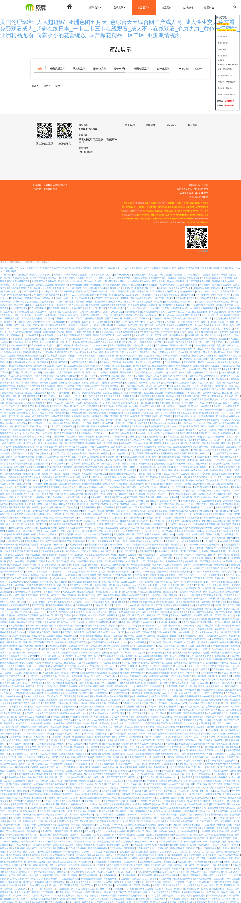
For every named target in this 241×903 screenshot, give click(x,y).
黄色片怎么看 (208, 311)
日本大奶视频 (80, 348)
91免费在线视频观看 (100, 442)
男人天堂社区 (139, 648)
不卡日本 (126, 618)
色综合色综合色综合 (163, 661)
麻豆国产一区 (165, 874)
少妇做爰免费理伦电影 (191, 537)
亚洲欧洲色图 (91, 533)
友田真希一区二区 (74, 398)
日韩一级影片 (97, 557)
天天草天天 (219, 402)
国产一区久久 (187, 581)
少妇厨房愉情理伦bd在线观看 (58, 655)
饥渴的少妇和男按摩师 (207, 452)
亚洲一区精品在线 (136, 432)
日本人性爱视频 (96, 284)
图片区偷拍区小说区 (194, 621)
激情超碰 (190, 476)
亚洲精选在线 (88, 884)
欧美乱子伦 (178, 398)
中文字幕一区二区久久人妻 (136, 415)
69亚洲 (113, 429)
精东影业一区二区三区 (152, 601)
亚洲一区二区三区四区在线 (131, 780)
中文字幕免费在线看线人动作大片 (52, 496)
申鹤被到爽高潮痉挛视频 (221, 594)
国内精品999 (10, 756)
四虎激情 (51, 793)
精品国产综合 (25, 432)
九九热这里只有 (39, 307)
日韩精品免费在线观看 (108, 371)
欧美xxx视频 (21, 324)
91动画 (200, 297)
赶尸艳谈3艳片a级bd (77, 449)
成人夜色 (174, 435)
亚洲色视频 (163, 820)
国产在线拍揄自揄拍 (156, 742)
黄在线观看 (9, 584)
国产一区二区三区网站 (68, 361)
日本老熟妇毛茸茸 (202, 385)
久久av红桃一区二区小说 (143, 834)
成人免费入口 (38, 665)
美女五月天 (199, 682)
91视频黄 (204, 547)
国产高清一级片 (136, 321)
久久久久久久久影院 (105, 827)
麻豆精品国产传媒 (86, 591)
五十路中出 (161, 709)
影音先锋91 (152, 702)
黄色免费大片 (225, 358)
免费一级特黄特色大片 (174, 331)
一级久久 (5, 702)
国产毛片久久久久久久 (68, 793)
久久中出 (31, 854)
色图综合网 (206, 655)
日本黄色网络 (38, 354)
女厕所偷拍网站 (127, 756)
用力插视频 (71, 661)
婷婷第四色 (42, 688)
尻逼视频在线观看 (174, 557)
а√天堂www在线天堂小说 (217, 297)
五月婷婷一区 (192, 540)
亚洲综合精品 (32, 378)
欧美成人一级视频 (228, 668)
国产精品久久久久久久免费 (155, 621)
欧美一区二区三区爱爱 (175, 651)
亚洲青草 (65, 800)
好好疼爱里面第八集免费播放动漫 (24, 473)
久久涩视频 (94, 803)
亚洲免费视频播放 (187, 533)
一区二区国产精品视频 (179, 763)
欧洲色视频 (47, 395)
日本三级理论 (20, 554)
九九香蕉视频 (74, 317)
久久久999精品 (143, 756)
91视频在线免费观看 (107, 594)
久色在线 (174, 493)
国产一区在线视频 (223, 817)
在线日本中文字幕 (119, 688)
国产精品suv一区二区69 (166, 688)
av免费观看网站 (103, 732)
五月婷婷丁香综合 (154, 722)
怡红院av (185, 395)
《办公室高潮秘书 (147, 462)
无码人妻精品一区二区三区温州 (209, 874)
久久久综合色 (27, 658)
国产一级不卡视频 (87, 371)
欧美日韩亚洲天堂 (96, 823)
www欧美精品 (200, 695)
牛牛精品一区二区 (58, 567)
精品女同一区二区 (103, 601)
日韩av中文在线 (87, 432)
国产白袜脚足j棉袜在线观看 (176, 503)
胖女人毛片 (103, 554)
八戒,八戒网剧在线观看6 (76, 270)
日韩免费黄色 (47, 547)
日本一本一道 (18, 392)
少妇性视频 (15, 796)
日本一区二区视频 (43, 830)
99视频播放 (45, 540)
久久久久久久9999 (99, 341)
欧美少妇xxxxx (167, 311)
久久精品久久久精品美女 (29, 381)
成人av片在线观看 (220, 354)
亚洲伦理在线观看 (165, 749)
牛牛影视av (151, 594)
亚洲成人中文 (29, 823)
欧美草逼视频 (212, 702)
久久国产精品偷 (189, 746)
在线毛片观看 (145, 469)
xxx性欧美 (87, 395)
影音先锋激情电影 (188, 429)
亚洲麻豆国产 (18, 861)
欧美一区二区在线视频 (163, 500)
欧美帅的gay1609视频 (21, 449)
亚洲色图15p (144, 584)
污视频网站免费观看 (185, 294)
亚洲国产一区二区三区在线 (137, 314)
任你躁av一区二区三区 (120, 297)
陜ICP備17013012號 (198, 197)
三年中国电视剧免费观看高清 (20, 442)
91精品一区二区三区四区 (27, 645)
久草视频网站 (46, 577)
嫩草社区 (110, 506)
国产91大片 (111, 547)
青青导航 (8, 554)
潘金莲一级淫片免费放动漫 (120, 567)
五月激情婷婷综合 (157, 273)
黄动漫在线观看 (225, 854)
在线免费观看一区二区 (40, 419)
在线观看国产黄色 (205, 294)
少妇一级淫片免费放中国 (42, 385)
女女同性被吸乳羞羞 (187, 614)
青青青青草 (43, 486)
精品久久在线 (62, 294)
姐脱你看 (139, 533)
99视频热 (126, 840)
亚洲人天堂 (39, 371)
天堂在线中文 (160, 510)
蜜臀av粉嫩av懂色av (16, 773)
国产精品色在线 (67, 749)
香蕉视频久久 (49, 381)
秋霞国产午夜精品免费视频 (30, 351)
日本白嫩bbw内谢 (115, 408)
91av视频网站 (71, 435)
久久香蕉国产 (224, 861)
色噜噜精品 (126, 439)
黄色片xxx (206, 516)
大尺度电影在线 (65, 368)
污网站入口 (163, 844)
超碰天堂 (109, 435)
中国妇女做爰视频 (110, 368)
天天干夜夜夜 (42, 344)
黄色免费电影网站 (40, 516)
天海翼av (58, 270)
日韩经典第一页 (114, 415)
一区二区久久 (216, 473)
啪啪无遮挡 (221, 739)
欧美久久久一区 (142, 567)
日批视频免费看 (116, 385)
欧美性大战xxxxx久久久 (207, 287)
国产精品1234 (43, 759)
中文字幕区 (18, 800)
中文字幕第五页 (132, 520)
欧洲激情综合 (64, 888)
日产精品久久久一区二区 (200, 314)
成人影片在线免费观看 (15, 776)
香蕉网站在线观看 (86, 351)
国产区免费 (207, 783)
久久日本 (219, 746)
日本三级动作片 (16, 300)
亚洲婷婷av (128, 365)
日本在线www (138, 422)
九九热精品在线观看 (18, 341)
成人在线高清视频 (222, 516)
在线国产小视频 (104, 753)
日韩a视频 (102, 375)
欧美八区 (213, 537)
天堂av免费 (116, 554)
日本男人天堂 (59, 449)
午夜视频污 (7, 311)
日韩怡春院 (160, 695)
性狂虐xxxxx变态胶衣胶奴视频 (113, 446)
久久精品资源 (213, 361)
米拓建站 (48, 189)
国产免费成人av (101, 783)
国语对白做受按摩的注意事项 (123, 469)
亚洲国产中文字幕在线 (87, 287)
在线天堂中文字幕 (91, 459)
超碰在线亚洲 (158, 516)
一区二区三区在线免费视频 (96, 597)
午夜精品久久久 (193, 783)
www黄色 (175, 439)
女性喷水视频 (144, 338)
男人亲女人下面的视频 (127, 763)
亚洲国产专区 (127, 786)
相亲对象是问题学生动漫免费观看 (144, 354)
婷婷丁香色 (62, 581)
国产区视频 (146, 412)
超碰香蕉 (172, 273)
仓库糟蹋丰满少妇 (116, 304)
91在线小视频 (186, 435)
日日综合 (132, 584)
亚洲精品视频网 (223, 722)
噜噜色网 (174, 567)
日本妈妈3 (173, 520)
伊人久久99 (223, 304)
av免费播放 (133, 300)
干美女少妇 (9, 769)
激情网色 (133, 462)
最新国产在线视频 (66, 381)
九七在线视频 (85, 857)
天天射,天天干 (113, 702)
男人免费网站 (19, 661)
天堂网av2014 (188, 297)
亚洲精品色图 (89, 888)
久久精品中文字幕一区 (126, 338)
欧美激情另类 (93, 486)
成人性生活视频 (22, 607)
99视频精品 (206, 699)
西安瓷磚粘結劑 (130, 215)
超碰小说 (189, 780)
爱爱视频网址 (227, 429)
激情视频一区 (123, 827)
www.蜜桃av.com (14, 692)
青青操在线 (119, 311)
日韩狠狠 (8, 321)
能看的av (5, 287)
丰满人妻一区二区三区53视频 (183, 547)
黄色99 (92, 449)
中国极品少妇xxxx (50, 392)
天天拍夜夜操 (82, 749)
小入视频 (46, 466)
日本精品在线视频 (63, 621)
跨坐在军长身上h (123, 682)
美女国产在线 (72, 810)
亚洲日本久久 (136, 688)
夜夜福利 (180, 483)
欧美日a (107, 854)
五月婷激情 (39, 432)
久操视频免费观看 (13, 469)
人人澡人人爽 (229, 894)
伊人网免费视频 (167, 280)
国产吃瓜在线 (32, 800)
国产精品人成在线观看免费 (148, 587)
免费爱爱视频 (124, 273)
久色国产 (44, 776)
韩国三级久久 (82, 473)
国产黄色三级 (48, 813)
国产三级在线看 (58, 459)
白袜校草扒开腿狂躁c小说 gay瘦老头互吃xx (177, 405)
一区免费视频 (171, 682)
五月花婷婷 (113, 543)
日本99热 (148, 688)
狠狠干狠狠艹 (152, 452)
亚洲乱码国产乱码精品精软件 (30, 317)
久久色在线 (160, 334)
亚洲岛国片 (226, 439)
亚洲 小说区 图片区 (221, 290)
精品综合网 (60, 408)
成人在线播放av (197, 712)
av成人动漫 (128, 587)
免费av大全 (33, 621)
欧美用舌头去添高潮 (46, 618)
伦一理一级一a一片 (94, 354)
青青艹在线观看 (189, 618)
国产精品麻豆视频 (21, 354)
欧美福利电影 (193, 331)
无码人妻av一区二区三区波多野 (54, 557)
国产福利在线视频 (183, 479)
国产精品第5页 (144, 392)
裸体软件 (10, 527)
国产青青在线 (36, 341)
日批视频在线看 (12, 314)
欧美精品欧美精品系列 (63, 790)
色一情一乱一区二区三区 (152, 527)
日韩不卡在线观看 (30, 287)
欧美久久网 (9, 317)
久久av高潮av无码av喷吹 (138, 277)
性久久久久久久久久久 (114, 651)
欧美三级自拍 (196, 776)
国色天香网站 (175, 709)
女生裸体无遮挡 (96, 348)
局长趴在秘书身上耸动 (211, 540)
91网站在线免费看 (127, 429)
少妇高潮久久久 (199, 867)
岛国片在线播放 (54, 493)
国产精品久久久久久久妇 (16, 884)
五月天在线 (165, 803)
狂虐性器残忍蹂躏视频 (36, 415)
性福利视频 (91, 628)
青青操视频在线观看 (56, 780)
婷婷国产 (36, 503)
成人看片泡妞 (82, 341)
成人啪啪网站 (166, 300)
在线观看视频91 (74, 719)
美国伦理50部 (197, 554)
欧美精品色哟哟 (94, 763)
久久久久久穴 (63, 300)
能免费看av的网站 (32, 850)
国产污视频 (94, 705)
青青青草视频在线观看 (127, 327)
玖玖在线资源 (155, 638)
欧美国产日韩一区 (220, 317)
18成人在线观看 (124, 331)
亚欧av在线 (53, 324)
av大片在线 (6, 648)
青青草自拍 (45, 297)
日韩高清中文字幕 (32, 469)
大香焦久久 (228, 331)
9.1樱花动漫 (174, 381)
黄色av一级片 (202, 459)
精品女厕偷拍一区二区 (96, 489)
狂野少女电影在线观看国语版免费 (49, 321)
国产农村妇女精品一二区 (96, 277)
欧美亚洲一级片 (194, 661)
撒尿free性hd (162, 493)
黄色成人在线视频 (95, 527)
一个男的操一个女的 (51, 587)
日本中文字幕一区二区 (146, 284)
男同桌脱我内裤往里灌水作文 (88, 462)
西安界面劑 (127, 211)
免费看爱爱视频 (54, 847)
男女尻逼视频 (212, 834)
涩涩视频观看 (185, 695)
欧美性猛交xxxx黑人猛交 (145, 270)
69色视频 (103, 290)
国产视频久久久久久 (111, 459)
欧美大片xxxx (80, 746)
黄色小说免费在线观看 (12, 476)
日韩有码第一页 (124, 402)
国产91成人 (121, 584)
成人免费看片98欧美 (200, 898)
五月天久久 (119, 601)
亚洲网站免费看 (140, 273)
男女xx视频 (58, 297)
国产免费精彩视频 (112, 564)
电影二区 (94, 817)
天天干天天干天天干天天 (105, 675)
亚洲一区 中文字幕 (39, 422)
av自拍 (114, 550)
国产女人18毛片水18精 (93, 547)
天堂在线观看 (222, 294)
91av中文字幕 (61, 543)
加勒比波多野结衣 (120, 449)
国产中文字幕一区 (215, 476)
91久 (48, 432)
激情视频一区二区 (147, 466)
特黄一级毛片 (74, 898)
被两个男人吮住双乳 (35, 898)
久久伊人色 (60, 331)
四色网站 (40, 847)
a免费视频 (186, 351)
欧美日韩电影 (187, 290)
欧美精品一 (159, 368)
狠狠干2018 (29, 402)
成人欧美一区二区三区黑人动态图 (160, 624)
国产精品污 (228, 611)
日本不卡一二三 (69, 290)
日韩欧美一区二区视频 (64, 510)
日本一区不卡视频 (23, 311)
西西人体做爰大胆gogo (163, 277)
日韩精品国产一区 (146, 287)
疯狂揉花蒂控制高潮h (94, 408)
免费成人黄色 (69, 587)
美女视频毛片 (127, 641)
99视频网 (72, 591)
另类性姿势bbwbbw (169, 496)
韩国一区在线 (100, 469)
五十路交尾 (142, 796)
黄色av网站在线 (30, 807)
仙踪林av (210, 722)
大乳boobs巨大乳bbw (206, 527)
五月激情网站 (157, 614)
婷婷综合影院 (45, 597)
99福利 (142, 854)
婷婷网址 (74, 668)
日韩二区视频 (132, 385)
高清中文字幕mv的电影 (175, 314)
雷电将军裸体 (179, 371)
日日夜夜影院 (63, 884)
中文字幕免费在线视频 (55, 351)
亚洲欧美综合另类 (46, 820)
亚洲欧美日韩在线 (42, 449)
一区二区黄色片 (196, 543)
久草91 (93, 641)
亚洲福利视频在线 (37, 324)
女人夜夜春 (151, 570)
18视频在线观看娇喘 (152, 651)
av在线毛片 (146, 661)
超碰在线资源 (145, 290)
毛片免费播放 (209, 888)
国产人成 (57, 624)
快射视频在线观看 (100, 412)
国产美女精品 (222, 327)
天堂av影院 (11, 827)
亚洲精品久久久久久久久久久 (164, 847)
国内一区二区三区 (22, 891)
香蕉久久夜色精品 (224, 324)
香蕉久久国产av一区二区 (172, 307)
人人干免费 (131, 736)
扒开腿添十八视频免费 (78, 321)
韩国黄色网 (181, 449)
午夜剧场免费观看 (146, 547)
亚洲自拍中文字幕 (19, 446)
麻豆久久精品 (221, 651)
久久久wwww (155, 425)
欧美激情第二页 (227, 452)
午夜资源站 (9, 719)
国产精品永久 (17, 338)
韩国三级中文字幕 (231, 655)
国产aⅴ (3, 300)
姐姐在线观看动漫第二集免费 (93, 668)
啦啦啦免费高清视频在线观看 (29, 655)
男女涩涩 (12, 432)
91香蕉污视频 (95, 645)
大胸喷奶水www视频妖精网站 (142, 442)
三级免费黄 (229, 591)
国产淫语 (114, 412)
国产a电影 (65, 392)
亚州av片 (212, 550)
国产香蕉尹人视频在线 (59, 304)
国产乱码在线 (52, 537)
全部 (40, 68)
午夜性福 (100, 726)
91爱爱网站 (187, 354)
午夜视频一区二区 (79, 560)
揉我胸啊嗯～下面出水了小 (213, 796)
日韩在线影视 (186, 493)
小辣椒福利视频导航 (37, 365)
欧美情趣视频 (135, 344)
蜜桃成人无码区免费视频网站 (142, 820)
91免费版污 (41, 456)
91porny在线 (125, 489)
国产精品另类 (172, 392)
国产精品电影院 (228, 405)
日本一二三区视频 (147, 729)
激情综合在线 (79, 537)
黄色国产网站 (13, 780)
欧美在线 (195, 675)
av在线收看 (158, 324)
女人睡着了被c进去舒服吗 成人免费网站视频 (82, 452)
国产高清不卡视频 (165, 834)
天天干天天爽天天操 (14, 415)
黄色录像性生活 (120, 732)
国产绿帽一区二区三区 (162, 658)
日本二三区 (55, 422)
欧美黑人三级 (188, 705)
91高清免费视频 (207, 412)
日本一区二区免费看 (173, 638)
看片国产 (197, 567)
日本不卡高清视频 (13, 810)
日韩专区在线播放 (51, 702)
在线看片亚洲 (36, 803)
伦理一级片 (180, 749)
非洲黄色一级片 (113, 452)
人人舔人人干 (8, 688)
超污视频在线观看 (37, 857)
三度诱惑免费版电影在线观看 (113, 614)
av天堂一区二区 (126, 533)
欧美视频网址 (93, 300)
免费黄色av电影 (201, 810)
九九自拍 (221, 341)
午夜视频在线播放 (106, 351)
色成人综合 (81, 807)
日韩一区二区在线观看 (116, 354)
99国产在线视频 (33, 550)
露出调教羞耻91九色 (211, 331)
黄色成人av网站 (161, 807)
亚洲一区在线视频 (155, 604)
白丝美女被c (222, 395)
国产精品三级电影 (38, 304)
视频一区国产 (176, 621)
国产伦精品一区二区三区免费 (148, 317)
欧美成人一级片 (228, 675)
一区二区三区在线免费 (81, 294)
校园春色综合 (123, 479)
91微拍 (85, 493)
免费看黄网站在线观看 (192, 611)
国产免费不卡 (201, 334)
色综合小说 (118, 719)
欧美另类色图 (104, 361)
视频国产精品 (134, 773)
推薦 (35, 86)
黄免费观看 (35, 395)
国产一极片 (55, 763)
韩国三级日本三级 (114, 520)
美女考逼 (84, 817)
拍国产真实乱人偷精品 (32, 314)
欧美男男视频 (151, 280)
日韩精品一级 (193, 324)
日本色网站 (221, 412)
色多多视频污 (213, 682)
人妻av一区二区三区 (141, 500)
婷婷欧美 (70, 756)
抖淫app (181, 324)
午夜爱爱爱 (56, 759)
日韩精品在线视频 (223, 783)
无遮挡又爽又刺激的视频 (193, 361)
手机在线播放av (22, 665)
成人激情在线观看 (55, 810)
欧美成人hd (58, 834)
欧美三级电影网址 (41, 574)
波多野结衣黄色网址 (96, 456)
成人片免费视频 (84, 510)
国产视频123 (38, 425)
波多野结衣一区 (161, 435)
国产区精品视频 (172, 297)
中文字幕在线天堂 (110, 516)
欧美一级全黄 (108, 705)
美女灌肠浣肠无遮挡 (145, 749)
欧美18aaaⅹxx (152, 311)
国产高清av (163, 486)
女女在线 (10, 483)
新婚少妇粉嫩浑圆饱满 (186, 584)
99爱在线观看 (33, 392)
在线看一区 (33, 776)
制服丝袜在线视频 (143, 807)
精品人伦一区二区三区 (95, 304)
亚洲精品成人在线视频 (70, 378)
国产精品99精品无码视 (127, 351)
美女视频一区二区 (93, 796)
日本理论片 (219, 736)
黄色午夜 (42, 651)
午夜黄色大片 (62, 547)
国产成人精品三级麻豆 (121, 685)
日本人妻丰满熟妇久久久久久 (140, 304)
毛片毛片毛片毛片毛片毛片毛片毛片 (222, 759)
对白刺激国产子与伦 (90, 405)
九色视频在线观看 (74, 769)
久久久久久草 (190, 719)
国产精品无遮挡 (93, 365)
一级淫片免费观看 (232, 473)
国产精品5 (125, 523)
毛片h (37, 658)
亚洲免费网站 (186, 334)
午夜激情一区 (119, 432)
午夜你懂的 (56, 516)
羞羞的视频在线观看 (85, 425)
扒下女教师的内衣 (224, 456)
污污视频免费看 (168, 759)
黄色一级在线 (206, 786)
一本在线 (107, 365)
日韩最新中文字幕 (221, 827)
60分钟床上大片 (79, 709)
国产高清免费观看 (150, 307)
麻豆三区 (59, 645)
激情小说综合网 (33, 294)
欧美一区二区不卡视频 (108, 439)
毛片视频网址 (137, 523)
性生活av (48, 314)
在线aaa (8, 462)
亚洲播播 (59, 314)
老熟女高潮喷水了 (9, 395)
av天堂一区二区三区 (224, 601)
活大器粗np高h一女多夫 (186, 412)
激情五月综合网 (130, 459)
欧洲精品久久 (10, 348)
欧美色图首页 (17, 294)
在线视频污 (22, 483)
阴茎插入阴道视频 (61, 419)
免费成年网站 (59, 540)
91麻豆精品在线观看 (221, 348)
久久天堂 (119, 294)
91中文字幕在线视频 (142, 297)
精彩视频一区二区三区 (55, 803)
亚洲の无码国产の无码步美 (124, 398)
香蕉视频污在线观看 (223, 510)
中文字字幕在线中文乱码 (101, 270)
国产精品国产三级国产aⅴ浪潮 (200, 739)
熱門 (47, 86)
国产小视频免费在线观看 (20, 284)
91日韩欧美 (179, 661)
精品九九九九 (185, 510)
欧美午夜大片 (177, 668)
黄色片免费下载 (213, 621)
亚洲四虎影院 (163, 304)
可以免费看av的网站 (23, 327)
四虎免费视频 (193, 597)
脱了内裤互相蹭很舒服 (34, 877)
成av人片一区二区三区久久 (191, 790)
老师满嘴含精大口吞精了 (199, 577)
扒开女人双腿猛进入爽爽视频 (189, 715)
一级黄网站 (39, 493)
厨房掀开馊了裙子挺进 (104, 331)
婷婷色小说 (56, 486)
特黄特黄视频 (128, 655)
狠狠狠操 (46, 850)
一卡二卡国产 (207, 813)
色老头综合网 (108, 402)
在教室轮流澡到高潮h (222, 469)
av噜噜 (77, 368)
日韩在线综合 (86, 810)
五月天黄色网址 (203, 290)
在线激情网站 (143, 712)
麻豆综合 (213, 334)
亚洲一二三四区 (111, 634)
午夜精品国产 (114, 699)
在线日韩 (125, 874)
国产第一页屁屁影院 (224, 523)
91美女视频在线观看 (29, 540)
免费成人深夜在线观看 (95, 840)
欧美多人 (200, 476)
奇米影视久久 (172, 537)
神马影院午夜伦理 (32, 813)
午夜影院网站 (216, 466)
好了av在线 (172, 368)
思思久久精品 (15, 574)
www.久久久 (125, 621)
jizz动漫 (230, 533)
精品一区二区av (222, 786)
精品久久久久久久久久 (187, 338)
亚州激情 (184, 871)
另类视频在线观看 (199, 871)
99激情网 (175, 351)
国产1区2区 (41, 705)
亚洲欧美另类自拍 (127, 287)
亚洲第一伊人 (113, 425)
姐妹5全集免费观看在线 (19, 715)
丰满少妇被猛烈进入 (173, 732)
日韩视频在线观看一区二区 (135, 564)
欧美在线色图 (85, 688)
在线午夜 (163, 827)
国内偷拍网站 (131, 854)
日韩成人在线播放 (15, 405)
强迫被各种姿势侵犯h (183, 321)
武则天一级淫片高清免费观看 (20, 452)
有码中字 (234, 840)
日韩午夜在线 (15, 739)
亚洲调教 (131, 796)
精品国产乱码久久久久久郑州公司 (75, 607)
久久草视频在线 (131, 884)
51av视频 (108, 462)
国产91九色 (81, 284)
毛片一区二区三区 (130, 611)
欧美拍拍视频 (169, 587)
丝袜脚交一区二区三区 (51, 287)
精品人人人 (13, 874)
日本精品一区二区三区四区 (62, 658)
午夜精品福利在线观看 (97, 540)
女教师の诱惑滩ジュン (43, 891)
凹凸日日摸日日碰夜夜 (92, 466)
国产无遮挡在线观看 (130, 412)
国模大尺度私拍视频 (135, 665)
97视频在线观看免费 (75, 446)
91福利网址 (193, 327)
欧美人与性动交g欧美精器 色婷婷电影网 (160, 705)
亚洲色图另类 (127, 368)
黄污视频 (55, 864)
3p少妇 (147, 358)
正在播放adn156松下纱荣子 (55, 560)
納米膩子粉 (163, 203)
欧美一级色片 (94, 651)
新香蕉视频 (175, 631)
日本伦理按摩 (112, 348)
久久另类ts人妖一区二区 (136, 496)
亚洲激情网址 (139, 540)
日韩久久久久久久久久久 (76, 759)
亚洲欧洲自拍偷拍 (17, 365)
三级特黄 (62, 311)
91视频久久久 (50, 341)
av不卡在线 (172, 742)
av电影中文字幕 (16, 378)
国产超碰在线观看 (49, 378)
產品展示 (198, 69)
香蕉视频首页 (156, 783)
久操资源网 (118, 736)
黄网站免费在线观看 (222, 280)
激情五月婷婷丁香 (114, 314)
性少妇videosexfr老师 (190, 564)
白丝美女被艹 (167, 327)
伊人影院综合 (29, 729)
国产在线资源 (148, 628)
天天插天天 (110, 273)
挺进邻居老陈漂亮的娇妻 (146, 803)
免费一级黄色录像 (22, 462)
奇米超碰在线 (210, 661)
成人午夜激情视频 (82, 574)
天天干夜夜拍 (183, 867)
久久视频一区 (233, 645)
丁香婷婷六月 (60, 476)
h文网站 (188, 270)
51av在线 (107, 419)
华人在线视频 (201, 321)
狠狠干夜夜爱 (139, 489)
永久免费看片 (218, 338)
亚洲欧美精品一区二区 (181, 341)
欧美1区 (27, 574)
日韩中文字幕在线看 (126, 405)
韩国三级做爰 (152, 719)
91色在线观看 (165, 270)
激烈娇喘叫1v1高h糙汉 (199, 449)
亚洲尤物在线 (105, 570)
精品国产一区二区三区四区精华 (51, 614)
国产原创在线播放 (135, 311)
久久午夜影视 (223, 823)
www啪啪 (141, 429)
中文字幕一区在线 (97, 611)
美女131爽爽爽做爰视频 (141, 446)
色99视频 (132, 729)
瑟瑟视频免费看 (132, 307)
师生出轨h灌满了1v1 (223, 493)
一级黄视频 (108, 493)
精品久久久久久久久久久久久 (66, 466)
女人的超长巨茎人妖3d (101, 321)
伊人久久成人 (186, 520)
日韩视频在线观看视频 (189, 273)
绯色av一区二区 (161, 800)
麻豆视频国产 (190, 358)
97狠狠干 (56, 628)
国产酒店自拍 (48, 533)
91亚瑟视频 (223, 661)
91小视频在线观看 (15, 577)
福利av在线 (168, 554)
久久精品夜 (214, 429)
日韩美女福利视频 (209, 668)
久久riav (24, 874)
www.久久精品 (76, 543)
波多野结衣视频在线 (150, 327)
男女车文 (205, 317)
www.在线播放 (185, 628)
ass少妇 (136, 621)
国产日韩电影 (54, 554)
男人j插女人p (215, 321)
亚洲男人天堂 (15, 864)
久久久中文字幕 (122, 645)
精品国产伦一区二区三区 (84, 594)
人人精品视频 (222, 807)
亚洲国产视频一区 (87, 327)
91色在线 (8, 486)
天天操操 (178, 270)
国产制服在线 (200, 392)
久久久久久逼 (207, 503)
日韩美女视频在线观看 (97, 297)
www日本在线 (128, 712)
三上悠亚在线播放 (211, 564)
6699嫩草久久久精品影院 (111, 513)
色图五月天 (94, 759)
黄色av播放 (229, 321)
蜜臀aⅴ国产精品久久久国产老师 (173, 729)
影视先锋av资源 (88, 361)
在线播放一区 (83, 422)
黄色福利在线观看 (202, 270)
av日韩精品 (68, 624)
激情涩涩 (217, 699)
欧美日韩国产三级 (231, 614)
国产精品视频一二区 (35, 334)
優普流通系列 (57, 68)
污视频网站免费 (177, 523)
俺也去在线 (117, 496)
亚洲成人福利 (119, 753)
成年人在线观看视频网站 (83, 753)
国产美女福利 (218, 665)
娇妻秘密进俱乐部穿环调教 (183, 489)
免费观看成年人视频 (219, 695)
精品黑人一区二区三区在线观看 (201, 425)
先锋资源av (162, 506)
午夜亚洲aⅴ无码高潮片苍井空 (58, 348)
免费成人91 (128, 284)
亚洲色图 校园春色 (190, 317)
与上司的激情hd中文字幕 (160, 685)
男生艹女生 (106, 736)
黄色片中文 (117, 510)
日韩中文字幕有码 (205, 607)
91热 (172, 530)
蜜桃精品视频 (17, 500)
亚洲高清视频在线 (125, 739)
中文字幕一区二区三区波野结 (104, 523)
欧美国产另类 (65, 550)
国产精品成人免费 (40, 506)
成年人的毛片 (160, 381)
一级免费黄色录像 (225, 422)
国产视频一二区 (119, 442)
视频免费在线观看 (148, 348)
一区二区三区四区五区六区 (26, 668)
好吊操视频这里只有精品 (128, 759)
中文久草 (68, 715)
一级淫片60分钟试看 (123, 419)
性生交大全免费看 (145, 395)
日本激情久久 (17, 334)
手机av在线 (91, 446)
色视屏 (35, 277)
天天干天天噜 (188, 591)
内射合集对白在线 (102, 510)
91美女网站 (174, 591)
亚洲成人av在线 (32, 476)
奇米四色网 (40, 641)
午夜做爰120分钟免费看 (185, 685)
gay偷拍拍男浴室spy (170, 452)
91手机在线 (31, 742)
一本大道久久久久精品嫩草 (195, 473)
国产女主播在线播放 (56, 898)
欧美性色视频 (49, 368)
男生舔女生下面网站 (115, 557)
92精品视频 (216, 284)
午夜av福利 (34, 587)
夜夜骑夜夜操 (7, 429)
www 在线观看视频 (129, 543)
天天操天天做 (78, 300)
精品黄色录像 (220, 560)
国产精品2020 (20, 648)
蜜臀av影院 (157, 655)
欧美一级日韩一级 (212, 567)
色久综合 (99, 780)
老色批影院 (214, 415)
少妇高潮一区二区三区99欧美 (145, 766)
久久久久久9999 (23, 888)
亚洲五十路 (134, 769)
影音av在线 (75, 547)
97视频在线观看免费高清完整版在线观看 (187, 415)
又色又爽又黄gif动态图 (169, 462)
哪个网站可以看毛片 (160, 439)
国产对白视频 (7, 645)
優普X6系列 (99, 68)
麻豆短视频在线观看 (164, 456)
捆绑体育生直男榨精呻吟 (27, 763)
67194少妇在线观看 (77, 844)
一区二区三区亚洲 (75, 354)
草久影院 (235, 297)
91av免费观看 (138, 479)
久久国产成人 (215, 365)
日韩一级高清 (62, 668)
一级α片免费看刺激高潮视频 (131, 678)
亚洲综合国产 (156, 682)
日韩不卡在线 (32, 338)
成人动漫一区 (13, 520)
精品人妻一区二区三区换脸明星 (167, 560)
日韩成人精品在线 (100, 422)
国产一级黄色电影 (123, 270)
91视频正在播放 (202, 354)
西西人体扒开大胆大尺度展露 (87, 388)
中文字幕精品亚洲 (230, 682)
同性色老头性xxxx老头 (112, 378)
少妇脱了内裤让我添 (123, 317)
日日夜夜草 (157, 314)
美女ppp (96, 577)
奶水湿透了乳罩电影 (75, 297)
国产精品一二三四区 (103, 294)
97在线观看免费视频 (175, 388)
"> (200, 251)
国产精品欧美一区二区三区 (80, 344)
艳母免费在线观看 (160, 567)
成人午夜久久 (106, 722)
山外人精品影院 (166, 594)
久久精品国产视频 (204, 601)
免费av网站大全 (29, 722)
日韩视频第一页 (166, 483)
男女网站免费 (36, 446)
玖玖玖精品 (181, 327)
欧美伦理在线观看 (61, 594)
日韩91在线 (158, 338)
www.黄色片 (109, 479)
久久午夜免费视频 (175, 476)
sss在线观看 (127, 425)
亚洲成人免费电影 (52, 584)
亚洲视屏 (78, 827)
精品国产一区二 (78, 402)
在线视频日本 (200, 594)
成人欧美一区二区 (164, 884)
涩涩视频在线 (189, 432)
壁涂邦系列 (79, 68)
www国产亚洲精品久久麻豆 (85, 773)
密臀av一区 (60, 503)
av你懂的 (93, 560)
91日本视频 (190, 638)
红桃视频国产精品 (37, 554)
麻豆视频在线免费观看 (222, 648)
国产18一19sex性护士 (177, 365)
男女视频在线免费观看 (19, 290)
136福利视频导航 (200, 284)
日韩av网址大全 (225, 489)
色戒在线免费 (220, 729)
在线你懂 (224, 513)
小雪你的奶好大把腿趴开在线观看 (64, 520)
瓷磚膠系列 (163, 68)
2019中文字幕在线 (166, 641)
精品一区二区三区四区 (103, 574)
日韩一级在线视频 (80, 557)
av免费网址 (139, 554)
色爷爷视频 (138, 570)
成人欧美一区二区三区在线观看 (197, 381)
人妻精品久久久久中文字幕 (206, 368)
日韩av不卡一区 (39, 607)
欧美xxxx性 (216, 857)
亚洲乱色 (194, 678)
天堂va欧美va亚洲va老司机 (165, 419)
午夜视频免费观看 (210, 273)
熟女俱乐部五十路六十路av (19, 830)
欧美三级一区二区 (35, 682)
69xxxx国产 (204, 338)
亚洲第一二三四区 (95, 273)
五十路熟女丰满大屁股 (220, 877)
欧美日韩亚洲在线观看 (135, 294)
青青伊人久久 (176, 881)
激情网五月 (71, 327)
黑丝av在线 (167, 378)
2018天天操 (5, 587)
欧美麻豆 (23, 395)
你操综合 (204, 462)
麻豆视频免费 (23, 530)
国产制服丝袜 (7, 763)
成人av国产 (104, 628)
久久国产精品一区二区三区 (153, 385)
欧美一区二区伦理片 (163, 412)
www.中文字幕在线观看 (123, 395)
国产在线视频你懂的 (56, 317)
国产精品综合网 (136, 341)
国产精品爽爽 (162, 341)
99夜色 (100, 520)
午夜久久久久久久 (129, 348)
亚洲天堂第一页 (134, 456)
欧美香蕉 (202, 803)
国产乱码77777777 (91, 368)
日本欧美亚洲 (137, 449)
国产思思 (205, 884)
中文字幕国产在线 (190, 462)
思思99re (43, 736)
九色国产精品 (160, 763)
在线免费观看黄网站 (61, 412)
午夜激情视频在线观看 (126, 715)
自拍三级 (127, 554)
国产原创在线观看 (45, 280)
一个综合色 (84, 311)
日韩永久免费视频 (98, 699)
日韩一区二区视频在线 (11, 331)
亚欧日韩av (123, 594)
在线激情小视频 (165, 466)
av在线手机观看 (45, 543)
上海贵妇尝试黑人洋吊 (68, 817)
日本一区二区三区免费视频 (30, 678)
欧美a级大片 (209, 864)
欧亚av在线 (53, 530)
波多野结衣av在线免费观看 (123, 783)
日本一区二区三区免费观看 (168, 408)
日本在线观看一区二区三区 (60, 726)
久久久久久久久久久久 (41, 270)
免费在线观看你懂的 (228, 351)
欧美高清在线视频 (210, 513)
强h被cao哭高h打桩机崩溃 (26, 297)
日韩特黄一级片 (35, 439)
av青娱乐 (229, 712)
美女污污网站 (82, 381)
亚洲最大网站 (50, 500)
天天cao (47, 796)
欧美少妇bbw (218, 557)
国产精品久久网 (201, 378)
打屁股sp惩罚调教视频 (133, 591)
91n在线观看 (185, 368)
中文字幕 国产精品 (133, 861)
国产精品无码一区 (207, 489)
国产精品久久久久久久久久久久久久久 (103, 392)
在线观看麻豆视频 (192, 820)
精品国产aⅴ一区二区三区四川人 (142, 483)
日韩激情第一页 (172, 317)
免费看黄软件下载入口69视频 (164, 692)
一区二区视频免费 (76, 739)
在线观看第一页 (41, 732)
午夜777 (16, 513)
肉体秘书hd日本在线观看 (95, 621)
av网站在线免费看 (165, 287)
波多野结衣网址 (157, 365)
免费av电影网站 (155, 648)
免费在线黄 (121, 300)
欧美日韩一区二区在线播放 (152, 574)
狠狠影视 (170, 338)
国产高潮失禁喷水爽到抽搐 (159, 479)
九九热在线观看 (219, 449)
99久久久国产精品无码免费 (161, 294)
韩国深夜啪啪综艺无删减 (72, 273)
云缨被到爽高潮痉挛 (11, 790)
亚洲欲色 (180, 739)
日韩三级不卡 (29, 543)
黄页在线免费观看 (232, 284)
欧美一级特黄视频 (13, 695)
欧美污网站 (22, 786)
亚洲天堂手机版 (66, 523)
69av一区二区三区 (45, 429)
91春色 (57, 729)
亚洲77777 (170, 324)
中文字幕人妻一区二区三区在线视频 (119, 577)
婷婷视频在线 (159, 520)
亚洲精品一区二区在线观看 (64, 432)
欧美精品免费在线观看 (151, 857)
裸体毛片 (117, 365)
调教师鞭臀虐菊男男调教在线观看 (45, 786)
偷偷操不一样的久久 (52, 469)
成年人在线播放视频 (120, 422)
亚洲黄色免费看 (142, 419)
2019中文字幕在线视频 (23, 280)
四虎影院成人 (227, 361)
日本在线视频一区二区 (28, 408)
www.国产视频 (176, 780)
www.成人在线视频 (198, 365)
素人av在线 (89, 672)
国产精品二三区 (92, 516)
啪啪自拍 (21, 564)
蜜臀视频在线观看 (203, 483)
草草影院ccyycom (142, 726)
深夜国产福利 (23, 479)
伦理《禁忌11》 (158, 415)
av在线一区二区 (27, 456)
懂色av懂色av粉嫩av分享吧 (131, 473)
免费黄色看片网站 (60, 506)
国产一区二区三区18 (135, 631)
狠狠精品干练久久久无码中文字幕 (174, 284)
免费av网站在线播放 (92, 479)
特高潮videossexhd (207, 358)
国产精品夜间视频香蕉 (36, 398)
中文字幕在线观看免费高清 (166, 290)
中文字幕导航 (74, 459)
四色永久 (100, 425)
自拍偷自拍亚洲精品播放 (39, 510)
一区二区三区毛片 (204, 817)
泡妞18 (92, 375)
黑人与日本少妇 (113, 284)
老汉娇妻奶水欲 (50, 550)
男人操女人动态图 (42, 284)
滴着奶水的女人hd (13, 783)
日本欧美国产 (234, 307)
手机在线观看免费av (58, 415)
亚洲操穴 (67, 611)
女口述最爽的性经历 (142, 375)
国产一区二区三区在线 (150, 378)
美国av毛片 (9, 307)
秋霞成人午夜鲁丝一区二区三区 (108, 776)
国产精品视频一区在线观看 (39, 756)
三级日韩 (29, 672)
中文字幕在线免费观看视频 (203, 304)
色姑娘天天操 (61, 280)
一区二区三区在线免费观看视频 (62, 648)
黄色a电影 (31, 688)
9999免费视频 (53, 290)
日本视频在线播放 (129, 871)
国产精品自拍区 (118, 624)
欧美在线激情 (49, 699)
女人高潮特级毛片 (150, 759)
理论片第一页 (163, 351)
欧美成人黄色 (130, 324)
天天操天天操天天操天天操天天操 (111, 344)
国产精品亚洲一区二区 (185, 861)
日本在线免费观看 (218, 307)
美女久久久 (228, 365)
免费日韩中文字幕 (174, 422)
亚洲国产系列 (143, 516)
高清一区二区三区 (23, 388)
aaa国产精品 (6, 270)
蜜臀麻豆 (184, 840)
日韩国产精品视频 (32, 533)
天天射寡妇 (127, 280)
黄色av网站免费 (61, 597)
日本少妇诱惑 (228, 678)
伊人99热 (10, 597)
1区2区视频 (124, 847)
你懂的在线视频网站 (221, 459)
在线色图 (128, 803)
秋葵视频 (195, 503)
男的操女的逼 (144, 324)
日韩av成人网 (212, 530)
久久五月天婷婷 (56, 456)
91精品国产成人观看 (154, 344)
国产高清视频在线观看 (80, 577)
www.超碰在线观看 (55, 354)
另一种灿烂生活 (27, 712)
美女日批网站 (182, 554)
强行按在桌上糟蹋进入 (34, 726)
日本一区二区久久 (79, 496)
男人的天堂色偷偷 (102, 837)
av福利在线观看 (67, 324)
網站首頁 (185, 69)
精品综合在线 (47, 408)
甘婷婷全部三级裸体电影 (48, 452)
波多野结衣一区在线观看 (200, 402)
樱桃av (233, 294)
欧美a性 (157, 543)
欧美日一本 (171, 790)
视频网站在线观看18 (129, 550)
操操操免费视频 (108, 817)
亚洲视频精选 (115, 604)
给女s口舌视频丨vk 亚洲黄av (97, 719)
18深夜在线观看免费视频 (90, 631)
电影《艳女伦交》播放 (28, 871)
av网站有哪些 (176, 850)
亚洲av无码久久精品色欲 (181, 506)
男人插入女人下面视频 (110, 358)
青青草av (167, 371)
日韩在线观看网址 (219, 547)
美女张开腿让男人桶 (133, 358)
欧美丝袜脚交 (183, 311)
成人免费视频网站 (88, 503)
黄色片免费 (179, 634)
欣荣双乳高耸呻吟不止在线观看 (47, 715)
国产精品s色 (48, 294)
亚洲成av (219, 554)
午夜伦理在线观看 (83, 783)
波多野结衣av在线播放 (160, 672)
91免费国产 (51, 334)
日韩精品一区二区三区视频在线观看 (193, 277)
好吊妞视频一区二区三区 (209, 486)
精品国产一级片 (104, 432)
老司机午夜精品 (133, 651)
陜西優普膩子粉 (177, 222)
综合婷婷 (78, 621)
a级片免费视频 (26, 641)
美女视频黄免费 (21, 270)
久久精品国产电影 (113, 324)
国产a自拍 (120, 493)
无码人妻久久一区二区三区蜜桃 (194, 688)
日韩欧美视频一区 (140, 645)
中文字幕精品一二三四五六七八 (63, 307)
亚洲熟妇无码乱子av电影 (143, 506)
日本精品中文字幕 (225, 300)
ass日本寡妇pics (39, 530)
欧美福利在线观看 (203, 506)
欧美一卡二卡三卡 (108, 287)
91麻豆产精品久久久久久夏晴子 (40, 300)
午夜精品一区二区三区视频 (198, 557)
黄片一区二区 (223, 344)
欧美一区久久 (127, 371)
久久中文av (114, 712)
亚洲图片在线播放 (21, 425)
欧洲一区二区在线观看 (158, 631)
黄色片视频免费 (228, 368)
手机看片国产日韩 (114, 861)
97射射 (106, 398)
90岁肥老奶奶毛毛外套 (187, 280)
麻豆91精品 (188, 375)
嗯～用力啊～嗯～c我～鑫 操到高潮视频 (29, 358)
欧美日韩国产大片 (76, 365)
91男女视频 (204, 719)
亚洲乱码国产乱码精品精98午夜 (203, 371)
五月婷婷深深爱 (105, 537)
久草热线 (75, 884)
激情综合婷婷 (17, 523)
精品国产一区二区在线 (74, 722)
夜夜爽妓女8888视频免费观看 (149, 739)
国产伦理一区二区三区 (141, 864)
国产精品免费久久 (23, 435)
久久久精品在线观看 (14, 550)
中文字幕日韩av (56, 564)
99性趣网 (72, 351)
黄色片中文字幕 (182, 466)
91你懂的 (112, 678)
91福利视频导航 (165, 550)
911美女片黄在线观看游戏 (121, 607)
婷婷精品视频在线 (149, 300)
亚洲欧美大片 (140, 685)
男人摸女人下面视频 (14, 742)
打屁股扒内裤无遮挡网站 (79, 331)
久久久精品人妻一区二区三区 (147, 331)
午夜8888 (20, 688)
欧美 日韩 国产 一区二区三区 (140, 557)
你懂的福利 (20, 581)
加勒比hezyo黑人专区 (72, 864)
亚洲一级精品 (208, 422)
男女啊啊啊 (205, 280)
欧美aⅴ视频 (162, 547)
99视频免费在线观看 (203, 408)
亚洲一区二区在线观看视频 (51, 375)
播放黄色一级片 (232, 392)
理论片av (19, 898)
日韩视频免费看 (225, 820)
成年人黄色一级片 (108, 742)
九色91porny (82, 891)
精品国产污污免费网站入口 (90, 324)
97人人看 (187, 408)
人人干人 (92, 709)
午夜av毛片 (220, 574)
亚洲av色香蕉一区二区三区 (34, 520)
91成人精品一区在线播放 (191, 604)
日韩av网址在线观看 (88, 483)
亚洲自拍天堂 (130, 466)
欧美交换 (149, 513)
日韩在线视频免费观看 (204, 341)
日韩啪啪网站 (68, 705)
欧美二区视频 (107, 682)
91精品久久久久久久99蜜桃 (72, 500)
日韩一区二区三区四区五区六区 (38, 638)
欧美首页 (223, 334)
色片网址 (92, 537)
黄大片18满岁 (23, 412)
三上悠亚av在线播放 (60, 732)
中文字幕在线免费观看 (47, 402)
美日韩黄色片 (29, 375)
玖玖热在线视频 (104, 317)
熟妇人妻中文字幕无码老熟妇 (89, 338)
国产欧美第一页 (196, 658)
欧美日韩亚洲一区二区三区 (98, 476)
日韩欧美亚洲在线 (173, 358)
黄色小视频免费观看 (50, 800)
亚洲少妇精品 (203, 432)
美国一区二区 (66, 338)
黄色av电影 (39, 435)
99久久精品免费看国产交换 (96, 729)
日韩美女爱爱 (43, 753)
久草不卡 (147, 456)
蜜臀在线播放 (217, 810)
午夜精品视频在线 (140, 692)
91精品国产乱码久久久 (119, 375)
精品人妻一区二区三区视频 (158, 321)
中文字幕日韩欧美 (98, 638)
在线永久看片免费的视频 (71, 672)
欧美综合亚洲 (197, 830)
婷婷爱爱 (37, 348)
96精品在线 (17, 702)
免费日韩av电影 (220, 270)
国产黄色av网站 (18, 466)
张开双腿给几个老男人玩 (45, 311)
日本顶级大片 (38, 290)
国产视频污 (111, 780)
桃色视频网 (16, 813)
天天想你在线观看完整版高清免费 (78, 584)
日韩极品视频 (100, 857)
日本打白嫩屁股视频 (122, 361)
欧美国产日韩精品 (64, 746)
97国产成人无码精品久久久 (205, 446)
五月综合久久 (61, 577)
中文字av (46, 790)
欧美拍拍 (69, 601)
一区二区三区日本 (220, 840)
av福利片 (235, 641)
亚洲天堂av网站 (117, 277)
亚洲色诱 (170, 753)
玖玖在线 (231, 341)
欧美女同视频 (164, 398)
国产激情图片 (65, 388)
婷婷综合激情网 (147, 493)
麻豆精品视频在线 (86, 587)
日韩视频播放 (202, 641)
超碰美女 (234, 327)
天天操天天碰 (147, 334)
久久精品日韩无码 (91, 378)
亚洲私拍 (138, 280)
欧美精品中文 (141, 365)
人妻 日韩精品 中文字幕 (73, 763)
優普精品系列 (141, 68)
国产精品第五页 (173, 432)
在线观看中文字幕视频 (28, 611)
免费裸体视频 (129, 392)
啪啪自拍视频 (207, 327)
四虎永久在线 (85, 837)
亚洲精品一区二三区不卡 (204, 351)
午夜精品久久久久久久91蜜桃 (151, 476)
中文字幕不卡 (97, 661)
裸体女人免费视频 (93, 280)
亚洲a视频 (122, 503)
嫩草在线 (159, 557)
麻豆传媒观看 (120, 321)
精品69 (11, 530)
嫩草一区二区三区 (171, 354)
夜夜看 (77, 726)
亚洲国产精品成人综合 (175, 648)
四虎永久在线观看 (119, 746)
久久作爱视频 (80, 611)
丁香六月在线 (199, 726)
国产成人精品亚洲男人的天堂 (210, 705)
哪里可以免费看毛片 (48, 837)
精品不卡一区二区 (198, 570)
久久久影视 (186, 392)
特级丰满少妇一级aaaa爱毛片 (167, 375)
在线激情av (109, 763)
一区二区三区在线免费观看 (112, 560)
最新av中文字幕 (172, 473)
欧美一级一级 (10, 540)
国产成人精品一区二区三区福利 (218, 388)
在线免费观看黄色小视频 (184, 803)
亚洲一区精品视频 (118, 341)
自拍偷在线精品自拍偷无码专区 (95, 793)
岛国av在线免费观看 (166, 628)
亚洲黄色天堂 (131, 877)
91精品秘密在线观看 (185, 287)
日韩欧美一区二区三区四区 (148, 371)
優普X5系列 (120, 68)
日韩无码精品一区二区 (123, 749)
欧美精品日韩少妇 (215, 712)
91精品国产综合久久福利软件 (83, 358)
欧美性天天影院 (58, 344)
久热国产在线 (116, 307)
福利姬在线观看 (118, 597)
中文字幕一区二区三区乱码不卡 (73, 334)
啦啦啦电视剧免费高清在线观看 (49, 327)
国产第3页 (89, 827)
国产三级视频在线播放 (45, 361)
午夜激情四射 (93, 402)
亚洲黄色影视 (67, 530)
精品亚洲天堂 (113, 611)
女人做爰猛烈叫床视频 (76, 645)
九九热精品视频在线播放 (139, 560)
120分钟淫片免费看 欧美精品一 (43, 273)
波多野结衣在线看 (186, 641)
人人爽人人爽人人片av (205, 344)
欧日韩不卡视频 (14, 729)
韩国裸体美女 (56, 688)
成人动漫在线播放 (88, 570)
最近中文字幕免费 (48, 277)
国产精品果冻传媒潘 (22, 459)
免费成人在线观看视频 (133, 452)
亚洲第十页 (29, 496)
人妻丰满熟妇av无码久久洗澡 (94, 307)
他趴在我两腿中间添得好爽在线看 (160, 533)
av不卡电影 (92, 722)
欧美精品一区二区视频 (17, 419)
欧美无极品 (87, 898)
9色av (210, 726)
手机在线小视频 (194, 388)
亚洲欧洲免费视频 (138, 746)
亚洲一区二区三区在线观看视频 (163, 429)
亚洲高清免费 (178, 793)
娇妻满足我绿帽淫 (40, 412)
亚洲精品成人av (55, 641)
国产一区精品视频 (23, 321)
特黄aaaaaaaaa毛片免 (76, 564)
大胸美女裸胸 (40, 388)
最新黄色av (62, 854)
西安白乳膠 (137, 211)
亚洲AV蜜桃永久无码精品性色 (159, 449)
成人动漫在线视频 (102, 830)
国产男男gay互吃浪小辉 (81, 581)
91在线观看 (6, 668)
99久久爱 (195, 311)
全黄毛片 (32, 651)
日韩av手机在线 (223, 618)
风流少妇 (72, 311)
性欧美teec (174, 361)
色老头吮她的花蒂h (122, 570)
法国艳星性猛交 (20, 587)
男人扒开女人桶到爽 (201, 469)
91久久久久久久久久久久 (102, 334)
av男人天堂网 (119, 830)
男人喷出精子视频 (59, 358)
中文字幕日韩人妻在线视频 (112, 800)
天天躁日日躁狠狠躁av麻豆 (199, 523)
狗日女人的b (148, 773)
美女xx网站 (102, 888)
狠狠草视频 (62, 867)
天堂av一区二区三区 (25, 429)
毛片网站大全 (188, 452)
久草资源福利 (204, 533)
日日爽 (226, 398)
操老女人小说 (15, 817)
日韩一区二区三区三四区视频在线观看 (77, 439)
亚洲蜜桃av (96, 473)
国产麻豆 (21, 597)
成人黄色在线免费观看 (208, 638)
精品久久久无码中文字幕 (166, 871)
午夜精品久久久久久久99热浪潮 (173, 348)
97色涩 (178, 530)
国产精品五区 (76, 280)
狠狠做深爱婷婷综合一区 (167, 395)
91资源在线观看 (31, 331)
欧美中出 (53, 607)
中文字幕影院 (25, 348)
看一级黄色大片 (75, 634)
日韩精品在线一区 (93, 398)
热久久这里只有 (202, 665)
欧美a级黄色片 (100, 607)
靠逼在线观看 (107, 300)
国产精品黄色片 (66, 341)
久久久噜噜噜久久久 (88, 513)
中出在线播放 (103, 449)
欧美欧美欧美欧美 (81, 412)
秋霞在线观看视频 (148, 486)
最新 (58, 86)
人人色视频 (119, 530)
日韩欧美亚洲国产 (17, 621)
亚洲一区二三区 (56, 398)
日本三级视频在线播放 (223, 479)
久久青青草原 (180, 300)
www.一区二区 (118, 628)
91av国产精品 (200, 550)
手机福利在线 (184, 446)
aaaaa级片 (5, 280)
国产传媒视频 (219, 385)
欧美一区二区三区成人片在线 (69, 766)
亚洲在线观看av (117, 290)
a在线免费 (119, 877)
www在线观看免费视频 (165, 446)
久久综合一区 (163, 793)
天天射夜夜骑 (24, 506)
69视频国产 (133, 334)
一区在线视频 (174, 894)
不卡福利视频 (28, 344)
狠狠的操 (77, 554)
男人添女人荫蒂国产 (191, 439)
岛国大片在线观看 (159, 699)
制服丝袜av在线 (75, 408)
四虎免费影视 (128, 702)
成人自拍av (131, 290)
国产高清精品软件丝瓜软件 (201, 300)
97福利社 (66, 554)
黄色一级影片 (142, 607)
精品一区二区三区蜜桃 (214, 587)
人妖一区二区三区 (74, 314)
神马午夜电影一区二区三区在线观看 (150, 361)
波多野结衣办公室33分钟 (70, 277)
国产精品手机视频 (46, 854)
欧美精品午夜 (80, 550)
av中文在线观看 (192, 422)
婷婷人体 (158, 297)
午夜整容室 (177, 864)
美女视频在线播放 (222, 483)
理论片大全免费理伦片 (15, 547)
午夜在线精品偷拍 (154, 473)
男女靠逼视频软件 (143, 368)
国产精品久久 (168, 766)
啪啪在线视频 (68, 422)
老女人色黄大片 (33, 405)
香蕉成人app (88, 726)
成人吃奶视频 (232, 742)
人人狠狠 (149, 341)
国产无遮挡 (132, 493)
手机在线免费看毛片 (116, 823)
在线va (151, 709)
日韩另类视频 (71, 688)
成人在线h (121, 334)
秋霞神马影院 (89, 520)
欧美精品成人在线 (15, 398)
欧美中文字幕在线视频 (76, 375)
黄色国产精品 (141, 425)
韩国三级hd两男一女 (192, 645)
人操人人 (188, 732)
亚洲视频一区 (123, 506)
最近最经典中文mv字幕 (223, 277)
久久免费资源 (47, 331)
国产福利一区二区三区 (21, 368)
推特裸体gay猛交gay (66, 678)
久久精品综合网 (53, 425)
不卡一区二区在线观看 (74, 486)
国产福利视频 (47, 668)
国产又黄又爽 (228, 567)
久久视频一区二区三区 (64, 284)
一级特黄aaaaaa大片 (61, 574)
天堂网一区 (214, 732)
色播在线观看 (121, 435)
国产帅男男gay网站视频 (15, 273)
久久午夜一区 (88, 317)
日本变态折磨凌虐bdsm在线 (49, 442)
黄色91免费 (151, 523)
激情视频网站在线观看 (83, 732)
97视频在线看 (135, 888)
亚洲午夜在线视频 (218, 375)
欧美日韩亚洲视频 (13, 533)
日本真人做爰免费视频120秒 (221, 500)
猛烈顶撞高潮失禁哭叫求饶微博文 (45, 483)
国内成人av (138, 840)
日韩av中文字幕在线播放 (76, 442)
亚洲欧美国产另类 (14, 537)
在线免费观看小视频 (211, 496)
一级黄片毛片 (177, 540)
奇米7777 (15, 287)
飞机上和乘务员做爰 (16, 510)
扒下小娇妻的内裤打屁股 (224, 577)
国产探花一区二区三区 (121, 540)
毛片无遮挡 (230, 628)
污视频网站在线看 (76, 540)
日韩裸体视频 (74, 614)
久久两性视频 (19, 844)
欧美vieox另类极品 (85, 850)
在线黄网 (64, 402)
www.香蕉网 (75, 506)
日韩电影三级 (23, 307)
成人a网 (37, 368)
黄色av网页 (77, 304)
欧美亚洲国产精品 (106, 327)
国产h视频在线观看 (87, 290)
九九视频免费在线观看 (17, 675)
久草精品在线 (37, 570)
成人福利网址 (196, 759)
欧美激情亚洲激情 (112, 280)
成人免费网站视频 (202, 479)
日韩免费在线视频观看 (19, 277)
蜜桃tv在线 (49, 678)
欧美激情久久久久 (202, 510)
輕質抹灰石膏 (139, 203)
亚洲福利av (36, 584)
